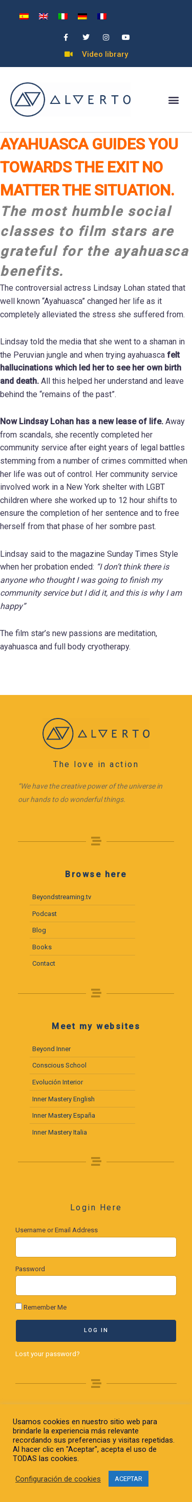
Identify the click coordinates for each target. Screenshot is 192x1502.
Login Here (96, 1207)
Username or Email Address (56, 1230)
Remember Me (41, 1307)
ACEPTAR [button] (128, 1479)
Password (30, 1269)
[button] (173, 99)
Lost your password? (47, 1353)
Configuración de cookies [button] (58, 1479)
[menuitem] (24, 16)
